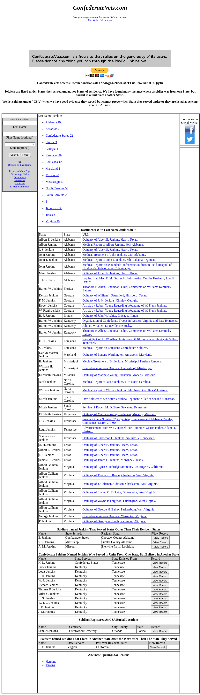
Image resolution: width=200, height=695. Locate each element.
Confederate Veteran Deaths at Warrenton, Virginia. (114, 516)
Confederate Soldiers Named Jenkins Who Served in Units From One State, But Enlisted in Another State (109, 554)
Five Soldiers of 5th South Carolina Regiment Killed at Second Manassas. (128, 398)
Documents (20, 177)
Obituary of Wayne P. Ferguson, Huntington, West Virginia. (119, 501)
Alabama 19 (53, 122)
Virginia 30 (53, 221)
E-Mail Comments (19, 186)
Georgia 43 (52, 148)
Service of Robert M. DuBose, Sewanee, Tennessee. (114, 407)
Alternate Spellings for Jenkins (108, 655)
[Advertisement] (100, 37)
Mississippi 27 (55, 181)
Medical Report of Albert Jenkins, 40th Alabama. (113, 244)
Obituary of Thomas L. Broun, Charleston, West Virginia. (118, 475)
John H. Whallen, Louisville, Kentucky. (107, 325)
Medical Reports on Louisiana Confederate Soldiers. (115, 347)
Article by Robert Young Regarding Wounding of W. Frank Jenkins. (124, 305)
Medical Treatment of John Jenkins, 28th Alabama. (114, 254)
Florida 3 (51, 142)
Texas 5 (50, 214)
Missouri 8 (52, 175)
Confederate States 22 (59, 135)
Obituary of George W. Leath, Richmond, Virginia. (114, 521)
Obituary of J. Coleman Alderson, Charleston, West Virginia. (120, 483)
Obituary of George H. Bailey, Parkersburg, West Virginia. (118, 509)
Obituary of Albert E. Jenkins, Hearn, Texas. (110, 239)
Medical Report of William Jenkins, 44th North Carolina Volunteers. (125, 390)
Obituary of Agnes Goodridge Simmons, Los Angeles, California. (123, 466)
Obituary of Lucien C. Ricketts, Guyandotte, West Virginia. (119, 492)
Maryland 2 (53, 168)
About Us (20, 183)
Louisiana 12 (54, 162)
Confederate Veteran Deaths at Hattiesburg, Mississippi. (117, 368)
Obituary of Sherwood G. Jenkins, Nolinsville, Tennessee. (118, 438)
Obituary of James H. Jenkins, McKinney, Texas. (112, 460)
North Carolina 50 (57, 188)
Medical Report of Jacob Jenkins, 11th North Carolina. (116, 381)
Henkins (51, 661)
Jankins (50, 665)
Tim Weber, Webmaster (100, 20)
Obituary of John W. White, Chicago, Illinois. (110, 315)
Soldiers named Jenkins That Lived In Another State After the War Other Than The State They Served (109, 638)
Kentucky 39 (54, 155)
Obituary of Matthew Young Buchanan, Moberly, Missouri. (119, 375)
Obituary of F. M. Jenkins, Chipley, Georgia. (110, 300)
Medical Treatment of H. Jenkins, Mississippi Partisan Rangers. (122, 361)
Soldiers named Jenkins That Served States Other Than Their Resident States (108, 529)
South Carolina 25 (57, 195)
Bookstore (19, 180)
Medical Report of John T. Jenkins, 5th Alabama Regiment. (119, 259)
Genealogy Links (20, 174)
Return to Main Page (20, 171)
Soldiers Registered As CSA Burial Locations (108, 619)
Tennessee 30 (54, 208)
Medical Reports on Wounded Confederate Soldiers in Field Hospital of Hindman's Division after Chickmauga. (127, 266)
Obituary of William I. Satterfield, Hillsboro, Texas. (114, 295)
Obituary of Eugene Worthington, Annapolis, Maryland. (117, 354)
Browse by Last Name (19, 164)
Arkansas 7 (53, 129)
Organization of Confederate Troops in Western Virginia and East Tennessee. (130, 320)
